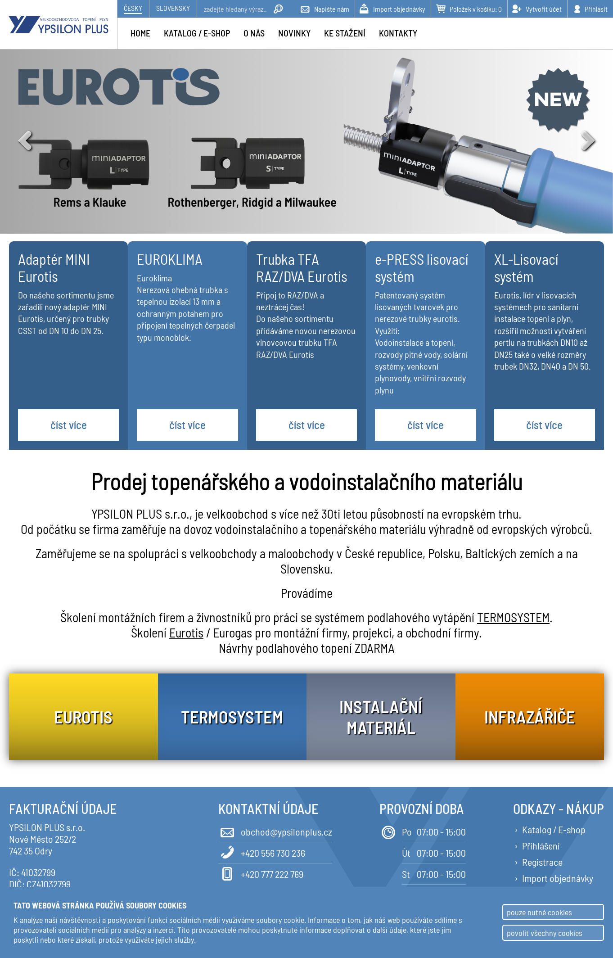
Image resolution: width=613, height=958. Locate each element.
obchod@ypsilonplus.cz (275, 831)
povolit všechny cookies (544, 933)
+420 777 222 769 (260, 873)
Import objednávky (557, 878)
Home (140, 32)
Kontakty (398, 32)
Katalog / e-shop (197, 32)
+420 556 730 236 (261, 852)
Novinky (294, 32)
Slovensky (173, 8)
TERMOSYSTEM (513, 617)
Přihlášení (540, 845)
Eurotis (186, 632)
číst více (68, 424)
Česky (133, 8)
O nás (254, 32)
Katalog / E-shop (554, 829)
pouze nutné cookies (539, 912)
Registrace (542, 862)
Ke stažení (344, 32)
